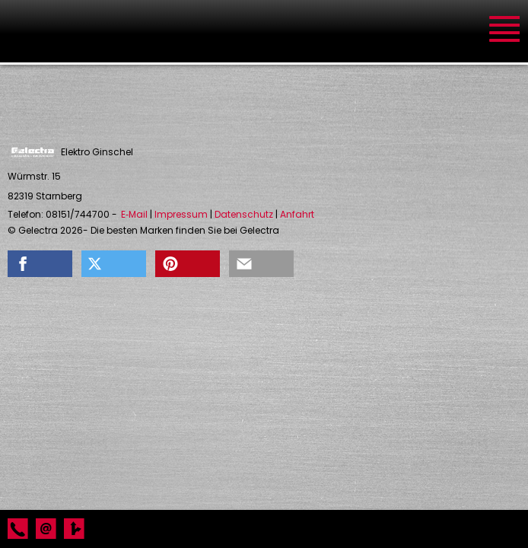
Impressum (181, 214)
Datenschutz (244, 214)
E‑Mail (134, 214)
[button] (40, 263)
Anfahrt (297, 214)
